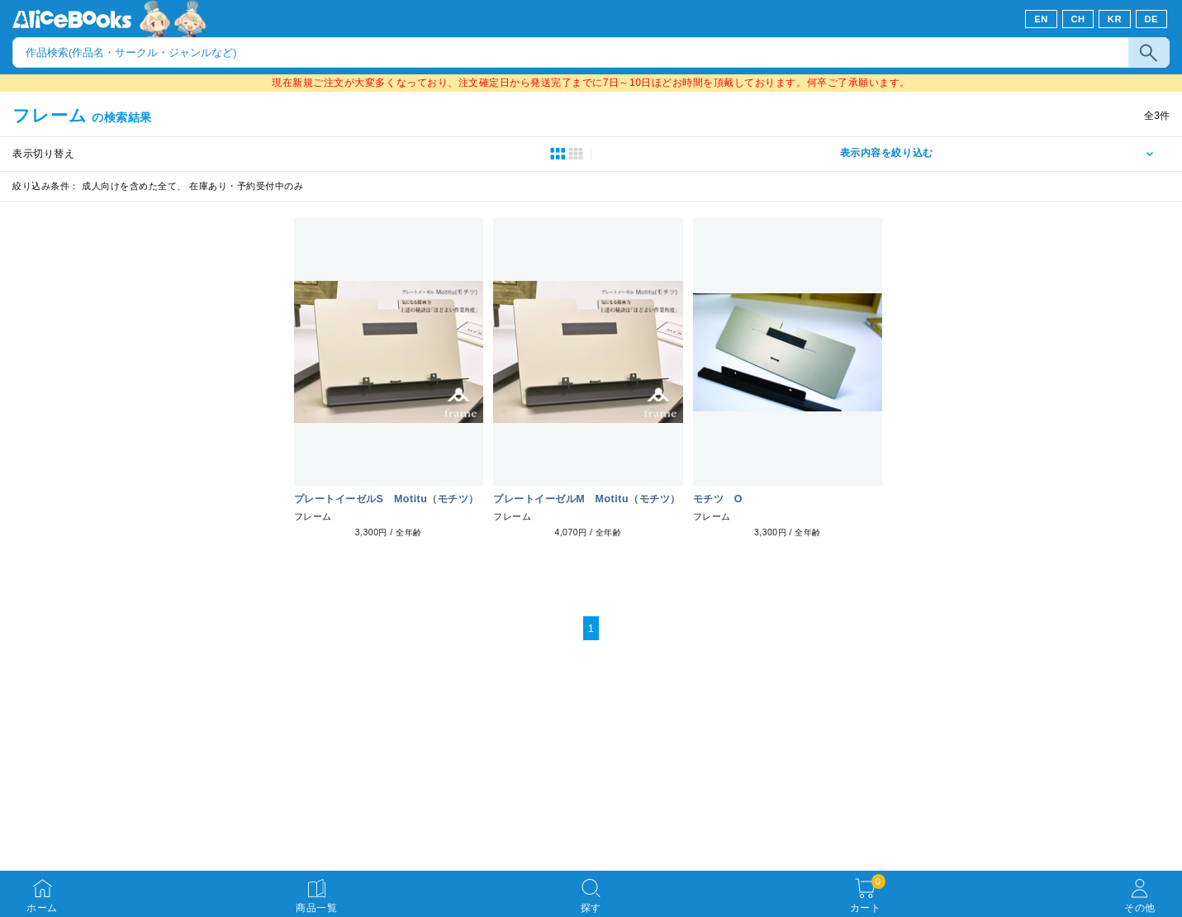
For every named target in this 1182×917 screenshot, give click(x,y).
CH (1077, 19)
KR (1115, 19)
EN (1041, 19)
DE (1152, 19)
